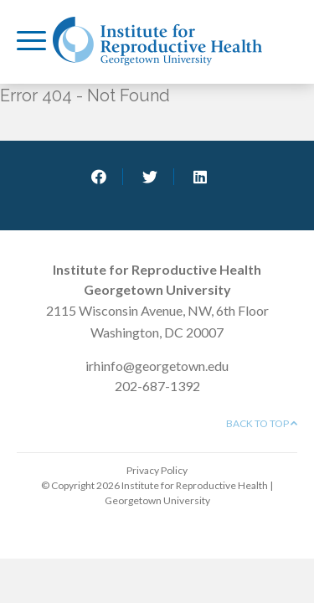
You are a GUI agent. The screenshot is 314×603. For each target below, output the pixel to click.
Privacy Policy (157, 470)
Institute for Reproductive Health (157, 41)
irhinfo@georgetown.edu (157, 366)
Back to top (261, 423)
